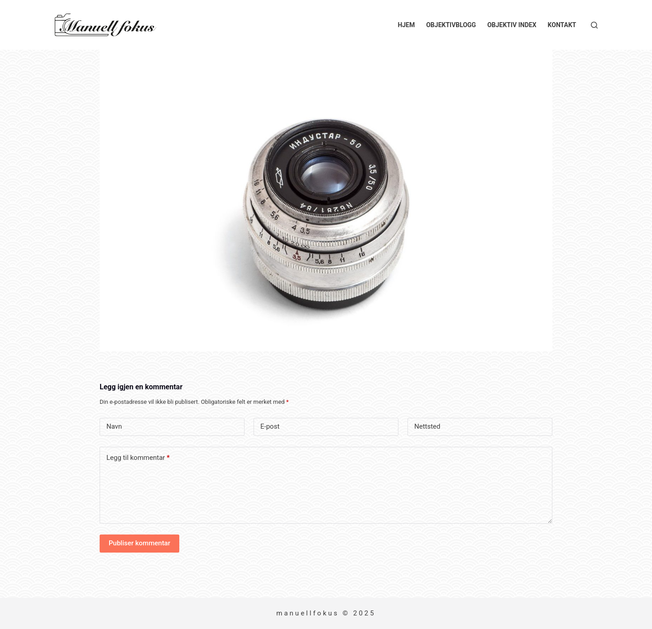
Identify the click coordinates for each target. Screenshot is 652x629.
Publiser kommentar (139, 543)
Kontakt (562, 24)
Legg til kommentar (138, 457)
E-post (269, 426)
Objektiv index (511, 24)
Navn (114, 426)
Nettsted (427, 426)
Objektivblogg (451, 24)
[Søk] (594, 25)
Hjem (406, 24)
